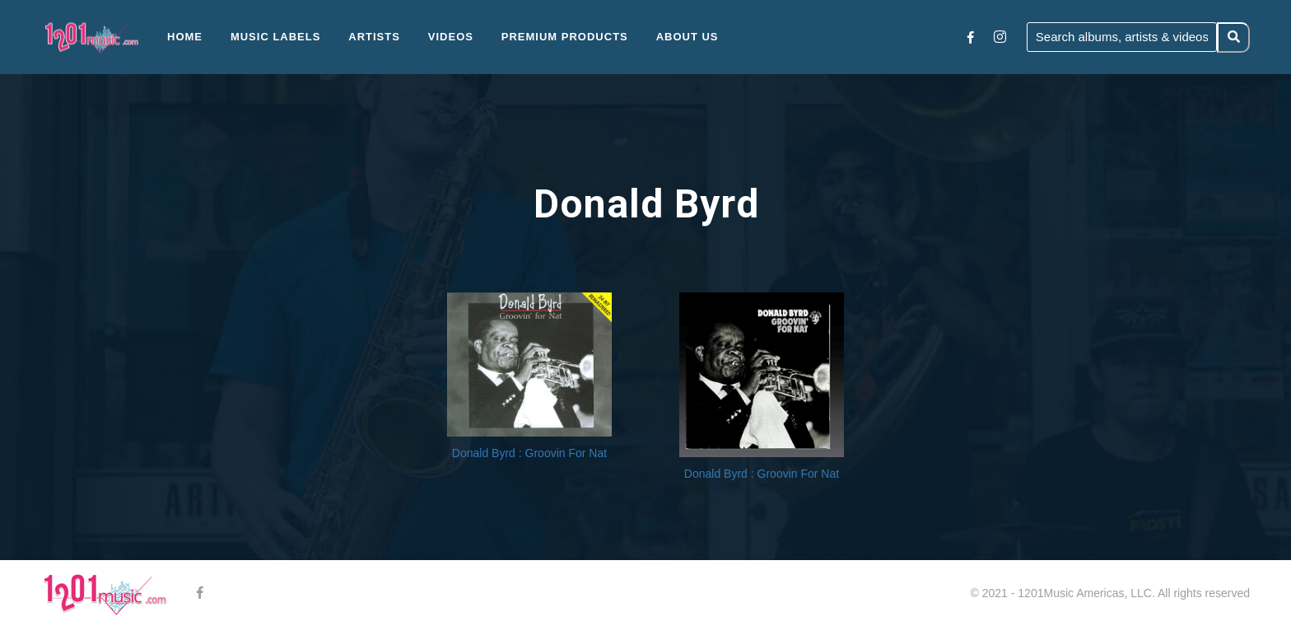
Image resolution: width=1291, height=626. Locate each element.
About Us (687, 36)
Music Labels (276, 36)
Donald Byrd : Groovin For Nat (529, 453)
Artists (374, 36)
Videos (450, 36)
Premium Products (564, 36)
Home (185, 36)
